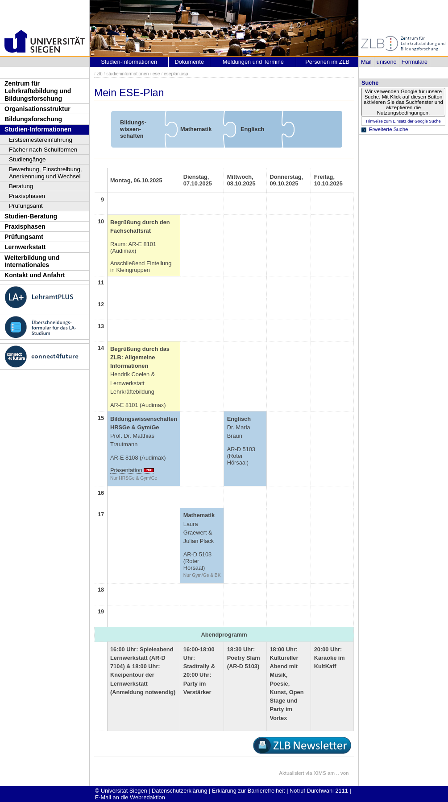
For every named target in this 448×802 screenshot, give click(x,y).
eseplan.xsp (176, 73)
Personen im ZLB (327, 61)
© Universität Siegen (121, 790)
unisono (387, 61)
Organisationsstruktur (37, 108)
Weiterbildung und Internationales (31, 261)
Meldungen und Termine (253, 61)
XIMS (320, 773)
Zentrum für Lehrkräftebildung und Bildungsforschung (37, 91)
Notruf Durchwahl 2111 (319, 790)
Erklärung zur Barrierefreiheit (248, 790)
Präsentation (126, 470)
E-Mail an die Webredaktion (130, 797)
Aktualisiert (291, 773)
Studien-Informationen (37, 129)
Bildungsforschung (33, 119)
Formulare (414, 61)
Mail (366, 61)
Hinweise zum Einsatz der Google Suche (403, 121)
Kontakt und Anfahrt (34, 275)
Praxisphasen (27, 196)
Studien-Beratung (30, 216)
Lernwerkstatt (25, 247)
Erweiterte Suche (388, 129)
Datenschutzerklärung (179, 790)
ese (156, 73)
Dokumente (189, 61)
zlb (100, 73)
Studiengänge (27, 159)
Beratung (21, 186)
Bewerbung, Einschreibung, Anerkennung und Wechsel (45, 173)
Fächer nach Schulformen (43, 149)
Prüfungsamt (26, 205)
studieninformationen (127, 73)
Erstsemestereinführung (40, 139)
